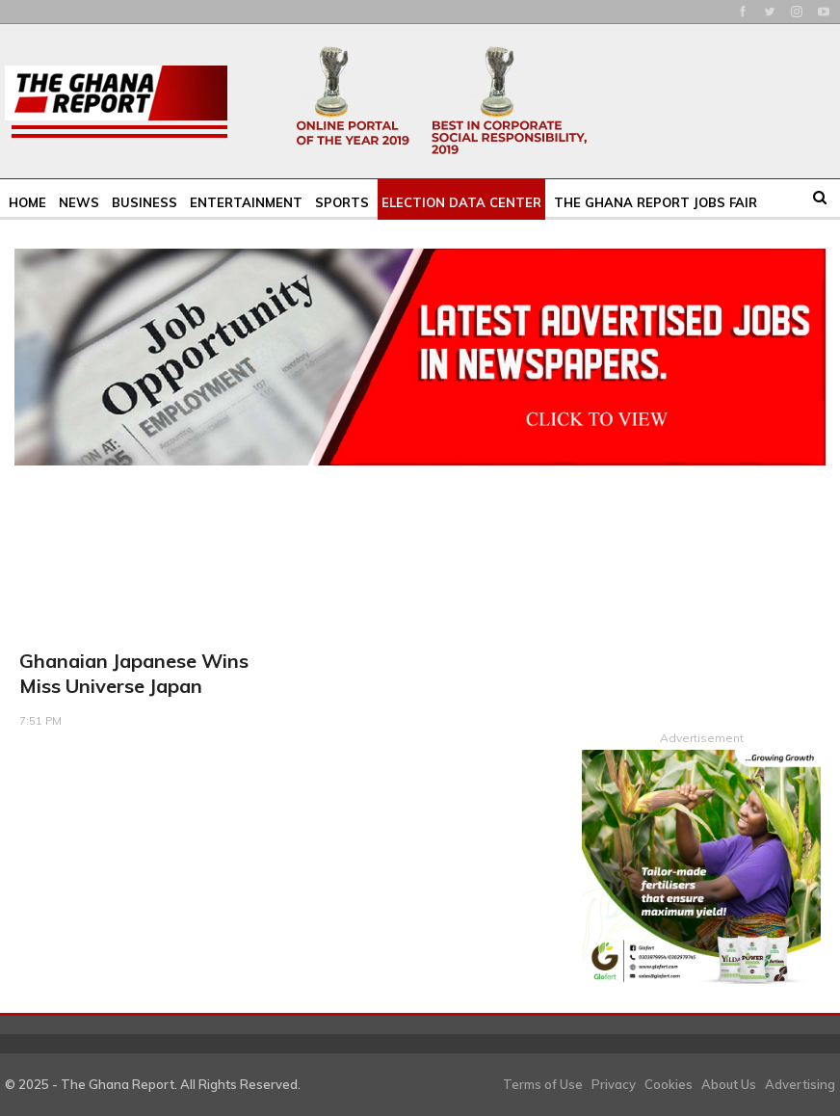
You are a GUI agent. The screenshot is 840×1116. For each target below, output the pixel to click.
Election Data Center (461, 202)
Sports (342, 202)
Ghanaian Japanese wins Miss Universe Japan (134, 673)
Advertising (800, 1083)
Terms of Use (543, 1083)
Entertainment (246, 202)
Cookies (668, 1083)
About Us (728, 1083)
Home (27, 202)
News (79, 202)
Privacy (613, 1083)
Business (144, 202)
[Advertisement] (701, 591)
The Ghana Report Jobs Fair (655, 202)
